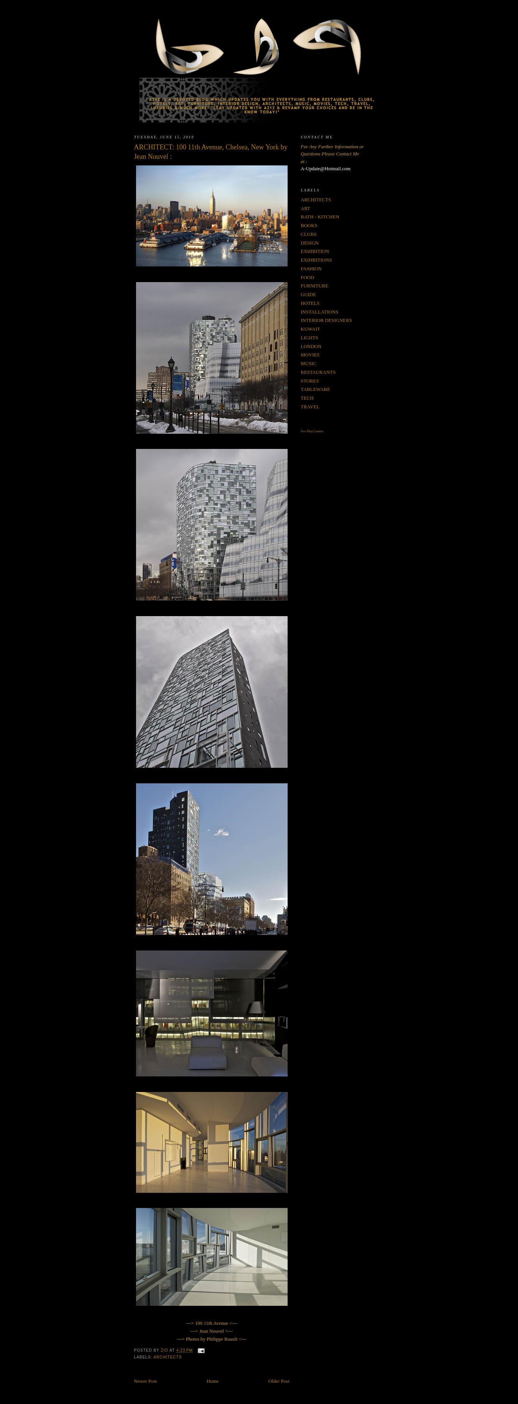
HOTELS (310, 303)
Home (213, 1381)
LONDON (311, 346)
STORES (310, 381)
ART (305, 208)
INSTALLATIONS (319, 312)
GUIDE (308, 294)
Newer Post (145, 1381)
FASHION (311, 268)
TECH (307, 398)
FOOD (307, 277)
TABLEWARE (315, 389)
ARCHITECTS (167, 1357)
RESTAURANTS (318, 372)
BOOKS (309, 225)
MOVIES (310, 355)
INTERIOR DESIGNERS (326, 320)
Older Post (278, 1381)
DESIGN (310, 243)
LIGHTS (309, 337)
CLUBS (309, 234)
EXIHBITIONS (316, 260)
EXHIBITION (315, 251)
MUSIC (308, 363)
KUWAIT (310, 329)
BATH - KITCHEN (320, 217)
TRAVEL (310, 406)
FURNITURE (315, 286)
